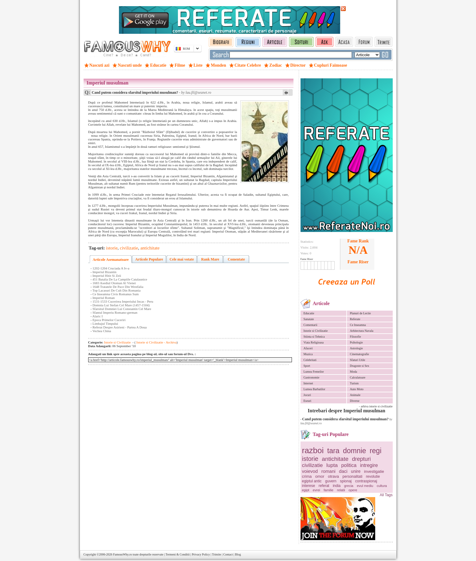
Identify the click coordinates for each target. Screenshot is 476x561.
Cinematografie (359, 354)
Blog (238, 554)
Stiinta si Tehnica (314, 336)
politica (348, 465)
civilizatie (312, 465)
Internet (308, 383)
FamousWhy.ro (122, 554)
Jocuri (307, 395)
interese (308, 486)
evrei (316, 490)
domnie (354, 451)
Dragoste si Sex (359, 365)
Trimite (216, 554)
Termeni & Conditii (178, 554)
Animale (355, 395)
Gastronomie (312, 377)
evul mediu (365, 486)
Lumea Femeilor (314, 371)
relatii (341, 490)
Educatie (309, 313)
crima (307, 476)
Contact (228, 554)
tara (333, 451)
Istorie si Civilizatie (316, 330)
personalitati (353, 476)
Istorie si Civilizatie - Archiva (156, 342)
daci (343, 471)
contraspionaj (366, 481)
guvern (330, 481)
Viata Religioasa (314, 342)
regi (375, 451)
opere (352, 490)
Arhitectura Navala (361, 330)
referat (324, 486)
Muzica (308, 354)
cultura (382, 486)
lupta (332, 465)
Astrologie (356, 348)
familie (328, 490)
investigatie (374, 471)
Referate (355, 319)
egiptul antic (312, 481)
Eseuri (308, 400)
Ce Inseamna (358, 325)
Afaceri (308, 348)
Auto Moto (357, 389)
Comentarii (310, 325)
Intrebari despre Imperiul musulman (346, 410)
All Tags (386, 495)
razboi (313, 450)
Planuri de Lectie (360, 313)
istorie (310, 458)
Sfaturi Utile (357, 360)
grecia (348, 486)
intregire (369, 465)
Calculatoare (358, 377)
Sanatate (309, 319)
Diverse (355, 400)
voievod (310, 471)
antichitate (335, 459)
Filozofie (355, 336)
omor (320, 476)
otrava (333, 476)
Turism (354, 383)
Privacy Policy (201, 554)
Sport (307, 365)
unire (355, 471)
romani (328, 471)
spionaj (346, 481)
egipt (305, 490)
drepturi (361, 459)
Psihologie (356, 342)
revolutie (373, 476)
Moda (353, 371)
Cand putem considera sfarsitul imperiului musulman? (345, 419)
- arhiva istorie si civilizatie (375, 406)
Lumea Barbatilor (314, 389)
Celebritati (310, 360)
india (336, 486)
